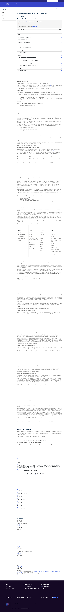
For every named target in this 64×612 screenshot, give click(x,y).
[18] (17, 510)
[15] (17, 501)
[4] (17, 461)
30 (61, 47)
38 (61, 50)
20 (61, 42)
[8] (53, 150)
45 (61, 57)
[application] (9, 17)
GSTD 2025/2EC (34, 26)
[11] (17, 489)
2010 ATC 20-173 (19, 553)
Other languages (45, 597)
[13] (17, 495)
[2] (50, 85)
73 (61, 70)
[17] (17, 507)
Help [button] (9, 22)
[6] (17, 469)
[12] (17, 492)
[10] (25, 164)
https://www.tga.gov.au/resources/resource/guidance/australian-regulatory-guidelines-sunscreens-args (32, 474)
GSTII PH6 (18, 525)
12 (61, 37)
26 (61, 45)
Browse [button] (9, 15)
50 (61, 58)
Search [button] (9, 12)
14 (61, 39)
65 (61, 65)
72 (61, 68)
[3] (36, 95)
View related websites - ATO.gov (25, 608)
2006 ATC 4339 (19, 546)
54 (61, 60)
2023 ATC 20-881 (19, 566)
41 (61, 52)
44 (61, 55)
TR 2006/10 (18, 531)
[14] (17, 498)
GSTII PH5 (18, 524)
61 (61, 63)
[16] (17, 504)
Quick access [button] (9, 18)
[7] (17, 472)
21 (61, 44)
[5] (17, 464)
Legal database (4, 9)
